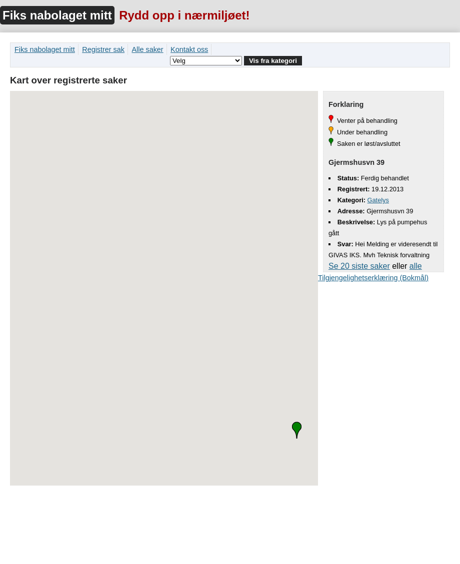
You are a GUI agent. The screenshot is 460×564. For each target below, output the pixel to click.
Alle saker (147, 49)
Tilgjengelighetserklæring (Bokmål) (373, 278)
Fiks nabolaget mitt (57, 15)
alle (416, 266)
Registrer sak (103, 49)
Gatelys (378, 200)
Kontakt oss (189, 49)
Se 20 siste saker (359, 266)
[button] (297, 430)
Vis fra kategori (273, 60)
